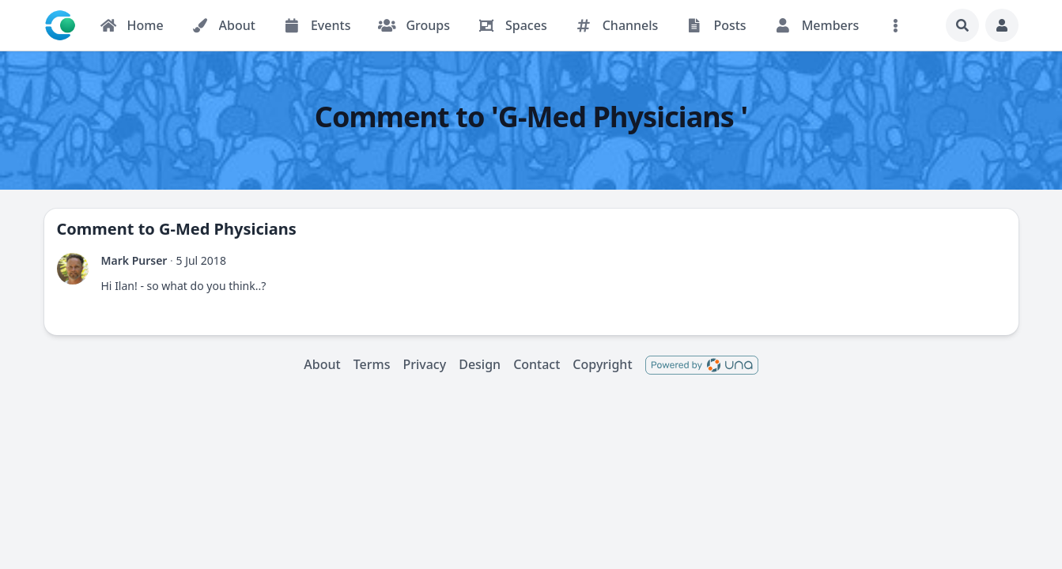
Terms (372, 364)
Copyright (602, 364)
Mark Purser (134, 260)
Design (480, 364)
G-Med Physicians (228, 228)
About (322, 364)
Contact (536, 364)
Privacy (424, 364)
